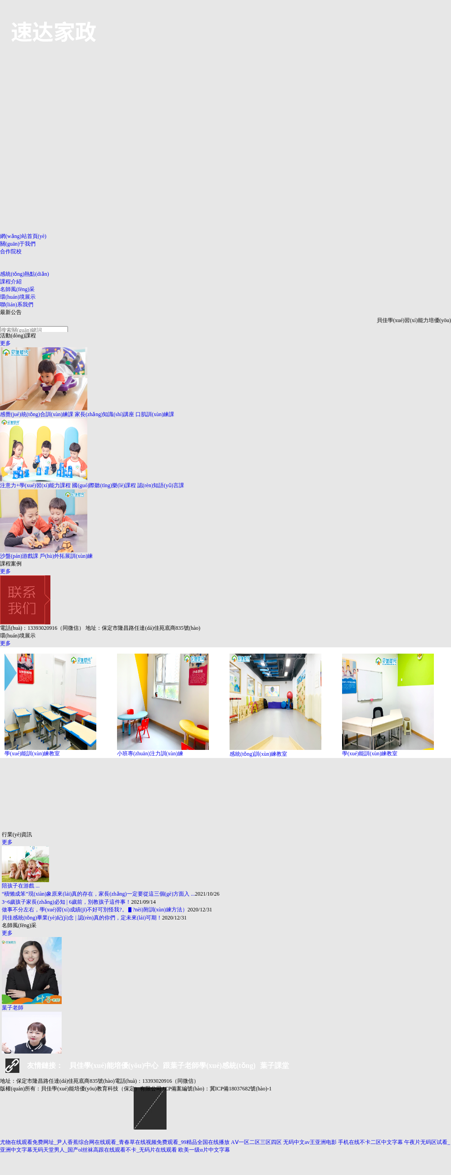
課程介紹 (11, 281)
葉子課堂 (274, 1065)
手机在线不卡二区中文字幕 (370, 1142)
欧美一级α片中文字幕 (204, 1150)
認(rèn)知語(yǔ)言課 (160, 485)
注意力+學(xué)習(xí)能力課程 (35, 485)
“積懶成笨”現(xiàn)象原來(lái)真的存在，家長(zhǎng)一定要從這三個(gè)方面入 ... (98, 894)
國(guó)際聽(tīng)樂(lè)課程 (103, 485)
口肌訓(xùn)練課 (154, 414)
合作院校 (11, 251)
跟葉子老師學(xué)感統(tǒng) (209, 1065)
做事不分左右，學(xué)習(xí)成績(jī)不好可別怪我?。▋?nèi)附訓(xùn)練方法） (95, 909)
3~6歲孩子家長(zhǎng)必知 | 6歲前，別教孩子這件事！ (66, 902)
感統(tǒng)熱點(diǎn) (24, 274)
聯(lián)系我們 (16, 304)
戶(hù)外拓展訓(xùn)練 (66, 556)
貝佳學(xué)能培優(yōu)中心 (113, 1065)
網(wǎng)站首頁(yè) (23, 236)
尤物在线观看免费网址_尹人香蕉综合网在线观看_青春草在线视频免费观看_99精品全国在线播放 (115, 1142)
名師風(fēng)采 (17, 289)
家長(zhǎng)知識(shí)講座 (104, 414)
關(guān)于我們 (18, 244)
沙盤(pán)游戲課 (19, 556)
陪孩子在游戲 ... (21, 886)
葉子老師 (12, 1008)
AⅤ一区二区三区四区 (256, 1142)
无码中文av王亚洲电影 (310, 1142)
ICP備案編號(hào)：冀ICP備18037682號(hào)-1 (217, 1088)
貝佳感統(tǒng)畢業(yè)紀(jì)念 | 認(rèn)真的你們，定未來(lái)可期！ (82, 918)
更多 (5, 343)
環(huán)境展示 (18, 297)
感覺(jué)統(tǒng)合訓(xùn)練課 (36, 414)
